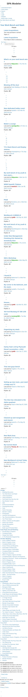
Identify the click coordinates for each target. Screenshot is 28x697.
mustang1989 (15, 316)
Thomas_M (14, 447)
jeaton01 (13, 422)
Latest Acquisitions (11, 30)
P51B (6, 200)
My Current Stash (10, 445)
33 (6, 144)
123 (7, 76)
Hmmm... (7, 302)
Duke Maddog (15, 87)
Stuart (13, 404)
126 (7, 82)
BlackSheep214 (15, 229)
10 (6, 168)
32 (6, 142)
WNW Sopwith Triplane (12, 184)
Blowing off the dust (11, 85)
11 (6, 169)
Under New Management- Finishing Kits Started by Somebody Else (13, 238)
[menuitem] (5, 8)
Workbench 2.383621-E (12, 215)
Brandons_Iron (15, 202)
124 (7, 78)
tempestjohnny (15, 151)
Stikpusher (14, 64)
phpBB (9, 683)
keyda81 (13, 110)
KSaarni (13, 386)
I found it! (7, 275)
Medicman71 (15, 277)
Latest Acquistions (11, 37)
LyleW (13, 217)
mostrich (14, 186)
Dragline (13, 369)
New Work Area (9, 435)
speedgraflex (15, 126)
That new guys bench (12, 366)
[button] (14, 54)
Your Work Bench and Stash (12, 25)
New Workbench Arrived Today (15, 460)
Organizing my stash (11, 329)
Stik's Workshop (10, 258)
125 (7, 80)
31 (6, 140)
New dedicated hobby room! (14, 108)
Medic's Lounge (10, 124)
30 (6, 138)
